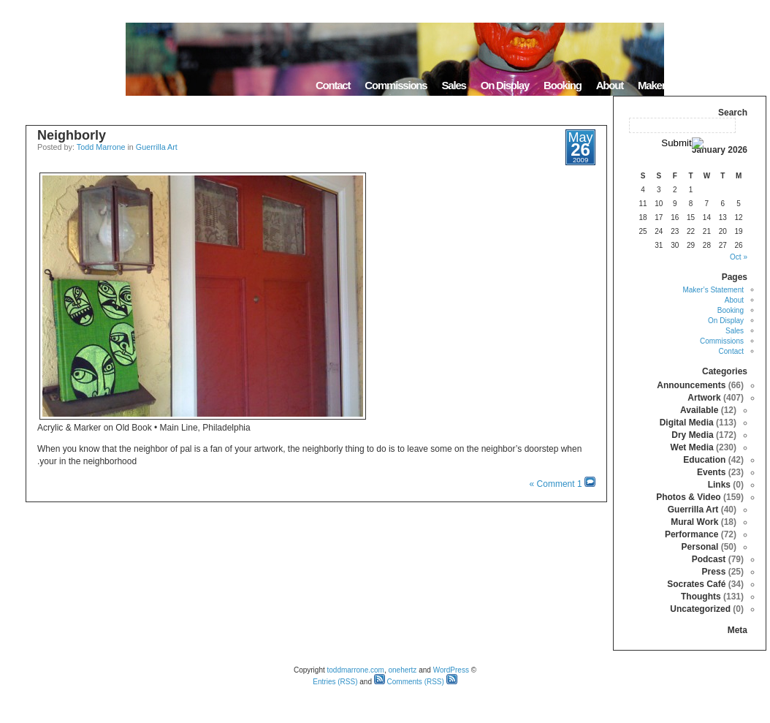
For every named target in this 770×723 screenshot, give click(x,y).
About (609, 85)
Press (714, 572)
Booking (563, 85)
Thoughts (701, 596)
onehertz (402, 670)
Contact (333, 85)
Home (747, 85)
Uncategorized (700, 609)
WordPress (451, 670)
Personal (700, 547)
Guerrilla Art (157, 147)
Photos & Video (688, 497)
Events (711, 472)
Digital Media (687, 422)
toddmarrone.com (355, 670)
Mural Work (694, 522)
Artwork (703, 398)
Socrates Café (696, 584)
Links (719, 485)
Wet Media (692, 447)
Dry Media (692, 435)
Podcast (709, 559)
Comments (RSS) (409, 682)
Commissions (396, 85)
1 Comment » (556, 484)
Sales (453, 85)
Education (704, 460)
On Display (505, 85)
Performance (691, 534)
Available (699, 410)
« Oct (738, 257)
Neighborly (71, 135)
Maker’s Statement (679, 85)
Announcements (691, 385)
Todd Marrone (101, 147)
